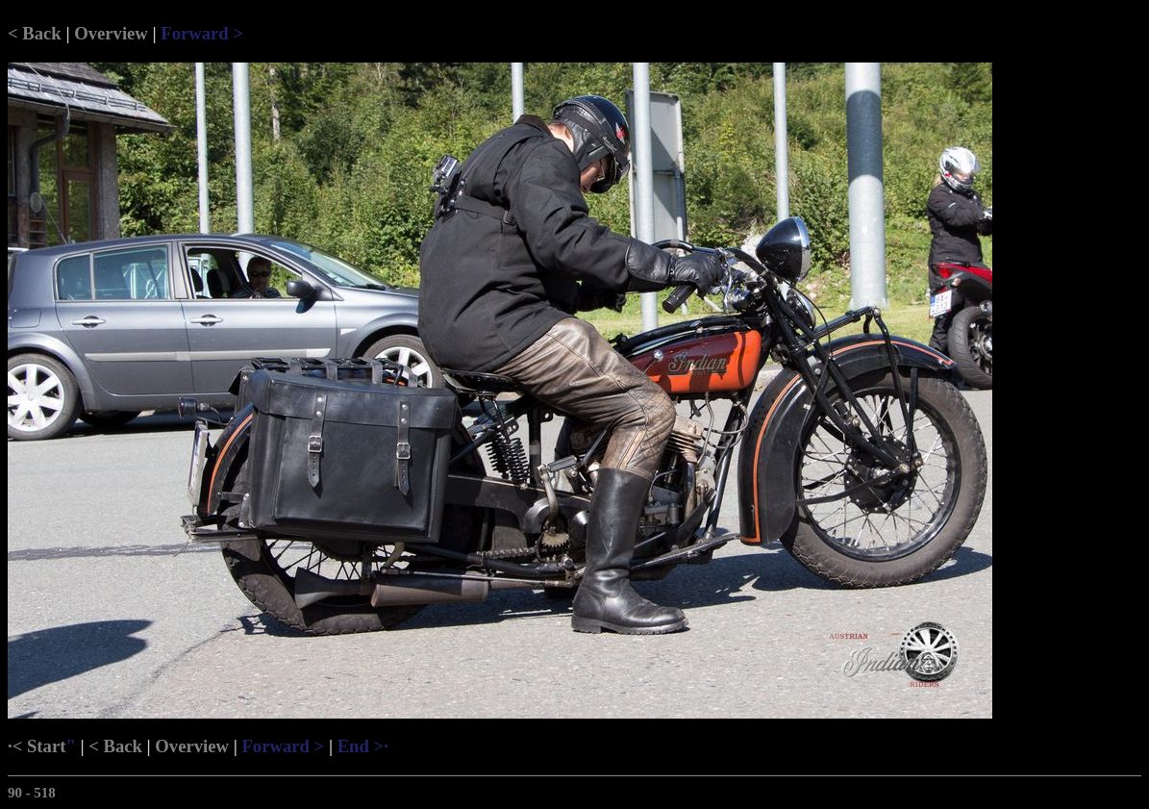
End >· (362, 746)
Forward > (202, 33)
